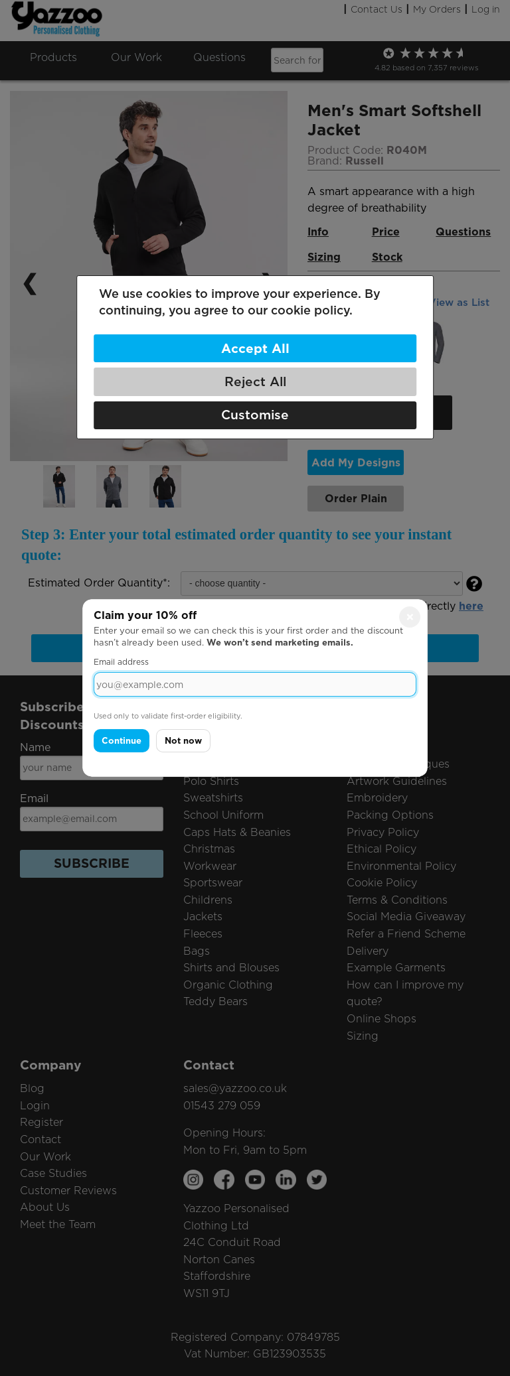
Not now (183, 741)
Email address (121, 662)
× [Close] (410, 617)
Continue (121, 741)
